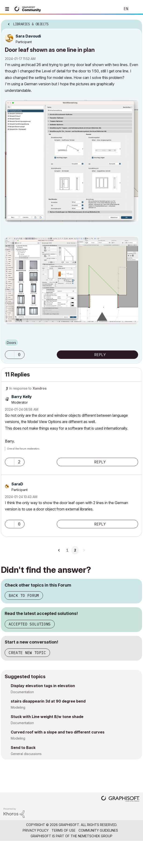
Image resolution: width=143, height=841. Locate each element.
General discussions (26, 754)
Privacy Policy (36, 830)
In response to (28, 388)
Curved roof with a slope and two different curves (57, 732)
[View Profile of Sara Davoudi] (28, 36)
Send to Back (23, 747)
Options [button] (135, 22)
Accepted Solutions (30, 624)
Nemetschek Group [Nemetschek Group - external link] (95, 836)
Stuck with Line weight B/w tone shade (47, 716)
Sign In (135, 9)
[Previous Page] (59, 550)
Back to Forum (24, 595)
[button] (71, 161)
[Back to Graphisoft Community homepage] (28, 9)
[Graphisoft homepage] (120, 799)
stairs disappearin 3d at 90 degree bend (48, 701)
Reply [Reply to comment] (100, 462)
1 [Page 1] (67, 550)
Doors (11, 343)
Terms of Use (63, 830)
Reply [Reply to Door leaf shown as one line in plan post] (100, 354)
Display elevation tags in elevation (43, 685)
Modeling (18, 707)
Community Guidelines (98, 830)
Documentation (22, 692)
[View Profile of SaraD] (17, 484)
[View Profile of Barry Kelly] (21, 396)
